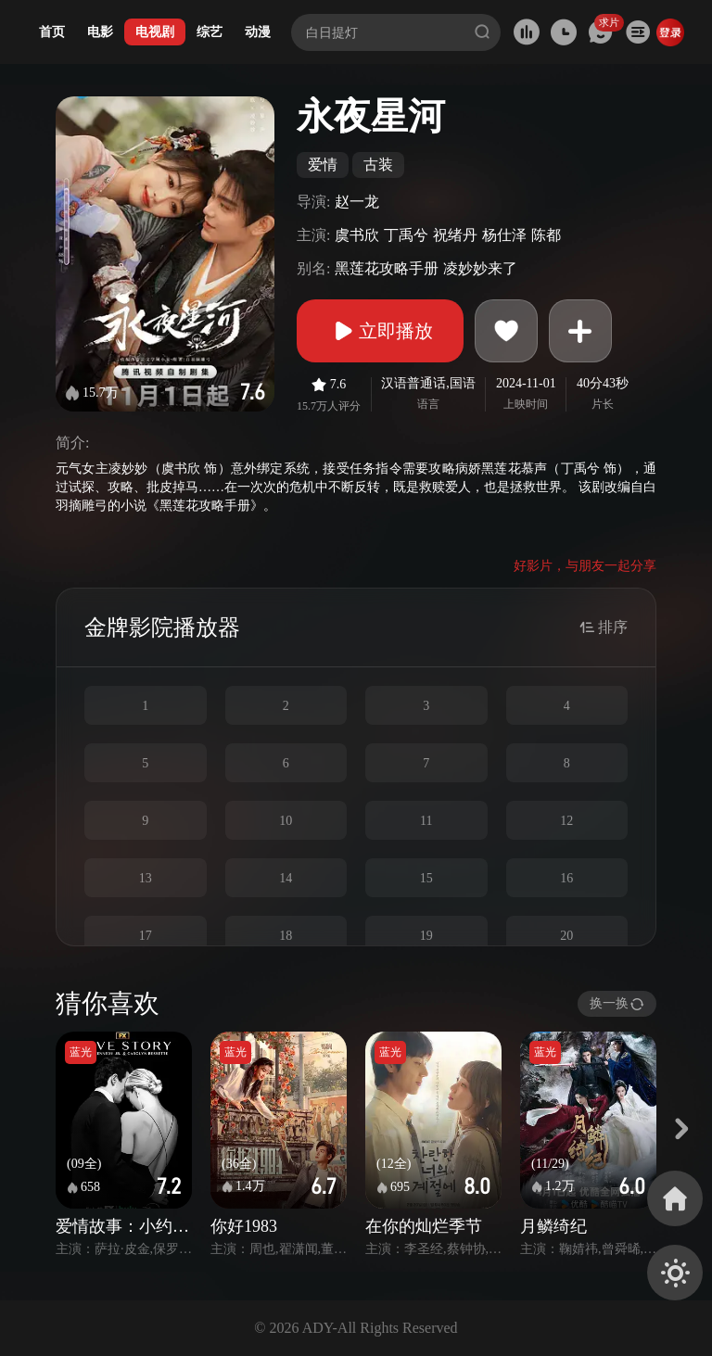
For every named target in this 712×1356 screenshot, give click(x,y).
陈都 (546, 235)
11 (426, 821)
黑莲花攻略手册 (387, 268)
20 (566, 936)
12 (566, 821)
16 (566, 878)
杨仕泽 (504, 235)
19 (426, 936)
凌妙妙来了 (480, 268)
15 (426, 878)
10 (285, 821)
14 (285, 878)
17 (145, 936)
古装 (378, 164)
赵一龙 (357, 201)
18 (285, 936)
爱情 (322, 164)
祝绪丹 (455, 235)
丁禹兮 (406, 235)
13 (145, 878)
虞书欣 (357, 235)
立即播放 (380, 331)
